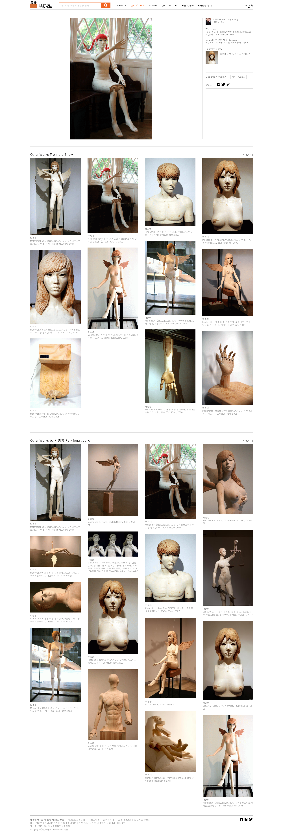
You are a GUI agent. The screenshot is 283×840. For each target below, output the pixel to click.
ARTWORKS (137, 5)
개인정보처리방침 (76, 819)
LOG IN (249, 5)
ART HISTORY (170, 5)
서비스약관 (94, 819)
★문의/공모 (188, 5)
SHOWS (153, 5)
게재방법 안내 (205, 5)
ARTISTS (121, 5)
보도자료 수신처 (142, 819)
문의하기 (107, 819)
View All (248, 154)
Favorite (241, 76)
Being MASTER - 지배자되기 (235, 53)
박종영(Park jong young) (226, 19)
